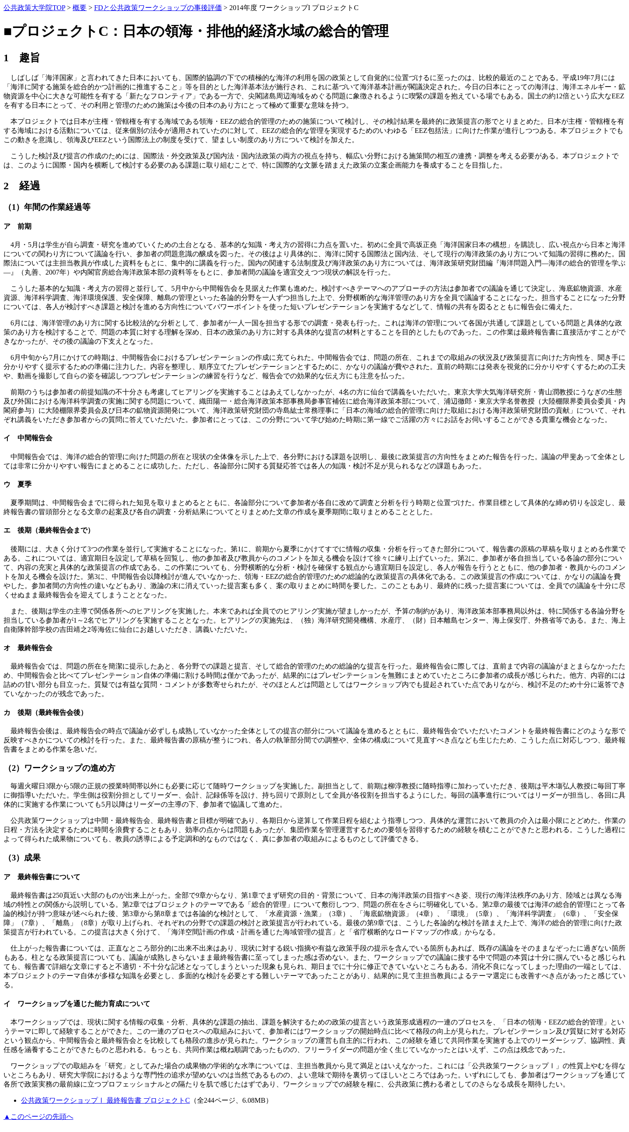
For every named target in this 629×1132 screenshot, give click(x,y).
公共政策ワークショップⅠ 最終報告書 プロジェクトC (105, 1100)
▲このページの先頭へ (38, 1116)
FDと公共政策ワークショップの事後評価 (157, 7)
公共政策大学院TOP (34, 7)
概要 (79, 7)
